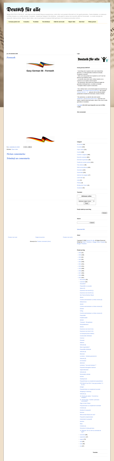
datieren (82, 342)
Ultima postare (92, 21)
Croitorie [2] (83, 407)
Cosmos (82, 338)
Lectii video (80, 177)
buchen (82, 376)
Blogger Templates (82, 243)
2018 (79, 270)
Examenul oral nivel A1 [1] (86, 331)
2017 (79, 273)
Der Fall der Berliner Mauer (87, 295)
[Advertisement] (57, 38)
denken (82, 320)
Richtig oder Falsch (82, 185)
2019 (79, 268)
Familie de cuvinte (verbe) (83, 162)
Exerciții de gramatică (82, 159)
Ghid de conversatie (59, 21)
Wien (81, 423)
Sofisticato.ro (80, 98)
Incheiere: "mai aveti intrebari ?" (88, 365)
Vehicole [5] (83, 344)
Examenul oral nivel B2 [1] (86, 290)
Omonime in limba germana (87, 428)
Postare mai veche (68, 237)
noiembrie (82, 281)
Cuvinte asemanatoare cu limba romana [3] (91, 299)
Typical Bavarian (84, 369)
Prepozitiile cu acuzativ (86, 286)
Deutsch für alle (23, 10)
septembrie (83, 437)
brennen (82, 412)
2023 (79, 259)
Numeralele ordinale (85, 374)
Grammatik (80, 172)
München (82, 354)
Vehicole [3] (83, 358)
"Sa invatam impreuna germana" (91, 90)
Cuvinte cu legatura (82, 154)
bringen (82, 387)
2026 (79, 252)
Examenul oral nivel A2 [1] (86, 329)
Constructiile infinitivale (86, 335)
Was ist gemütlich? (85, 347)
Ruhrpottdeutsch (84, 324)
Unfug (81, 311)
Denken (82, 308)
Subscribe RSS (81, 229)
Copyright (79, 105)
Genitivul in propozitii (85, 410)
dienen (81, 297)
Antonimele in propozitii (86, 419)
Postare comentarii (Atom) (44, 241)
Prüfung (79, 182)
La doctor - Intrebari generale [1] (88, 356)
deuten (81, 304)
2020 (79, 266)
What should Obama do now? (87, 414)
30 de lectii (80, 144)
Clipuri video (71, 21)
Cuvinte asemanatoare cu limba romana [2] (91, 306)
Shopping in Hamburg (85, 391)
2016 (79, 275)
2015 (79, 277)
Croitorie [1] (83, 426)
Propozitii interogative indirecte (88, 367)
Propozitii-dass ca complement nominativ (90, 405)
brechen (82, 421)
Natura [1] (82, 288)
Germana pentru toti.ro (91, 98)
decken (82, 326)
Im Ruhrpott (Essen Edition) (87, 333)
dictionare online (86, 196)
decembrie (83, 279)
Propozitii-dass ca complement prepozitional (91, 381)
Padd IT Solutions (87, 242)
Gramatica (26, 21)
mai (81, 446)
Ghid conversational (82, 167)
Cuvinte (79, 152)
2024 (79, 257)
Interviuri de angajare (82, 175)
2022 (79, 261)
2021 (79, 264)
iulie (81, 441)
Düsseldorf (82, 283)
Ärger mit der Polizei (85, 403)
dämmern (82, 363)
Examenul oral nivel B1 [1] (86, 292)
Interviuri (81, 21)
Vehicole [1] (83, 393)
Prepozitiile (83, 315)
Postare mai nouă (12, 237)
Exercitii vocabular (81, 157)
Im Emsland (83, 360)
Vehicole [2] (83, 372)
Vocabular (36, 21)
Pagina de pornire (40, 237)
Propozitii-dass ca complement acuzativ (90, 389)
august (82, 439)
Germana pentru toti (14, 21)
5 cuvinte (79, 147)
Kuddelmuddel (83, 317)
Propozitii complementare (86, 417)
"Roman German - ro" (82, 92)
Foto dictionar (46, 21)
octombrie (82, 434)
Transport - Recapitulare (86, 322)
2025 (79, 255)
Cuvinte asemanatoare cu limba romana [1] (91, 313)
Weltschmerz (83, 302)
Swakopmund (83, 378)
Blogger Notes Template (99, 242)
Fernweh (82, 340)
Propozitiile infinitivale (85, 349)
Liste (78, 180)
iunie (81, 443)
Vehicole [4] (83, 351)
